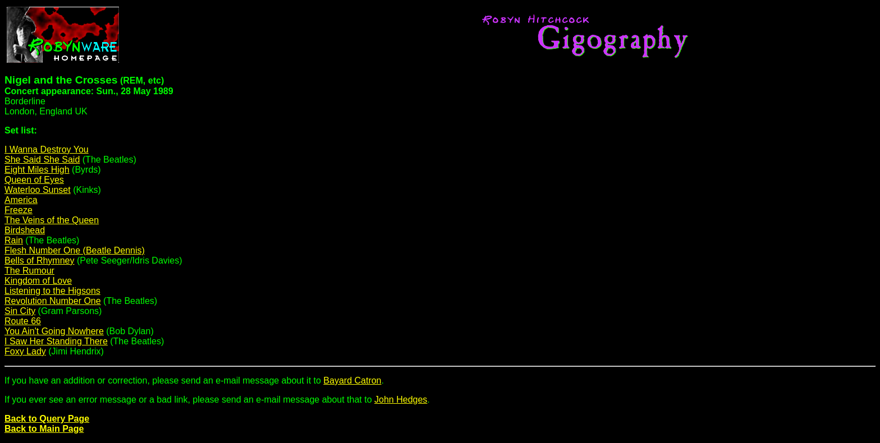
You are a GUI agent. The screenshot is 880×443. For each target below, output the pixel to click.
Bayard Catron (352, 380)
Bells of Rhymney (39, 260)
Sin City (19, 311)
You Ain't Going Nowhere (54, 331)
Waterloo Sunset (37, 190)
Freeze (18, 210)
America (21, 200)
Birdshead (24, 230)
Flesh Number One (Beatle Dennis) (74, 250)
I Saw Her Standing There (56, 341)
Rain (13, 240)
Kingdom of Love (38, 280)
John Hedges (400, 399)
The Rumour (29, 270)
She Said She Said (42, 159)
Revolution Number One (52, 301)
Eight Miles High (37, 169)
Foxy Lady (25, 351)
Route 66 (22, 321)
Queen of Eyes (34, 179)
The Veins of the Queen (51, 220)
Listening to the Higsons (52, 291)
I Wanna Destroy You (46, 149)
